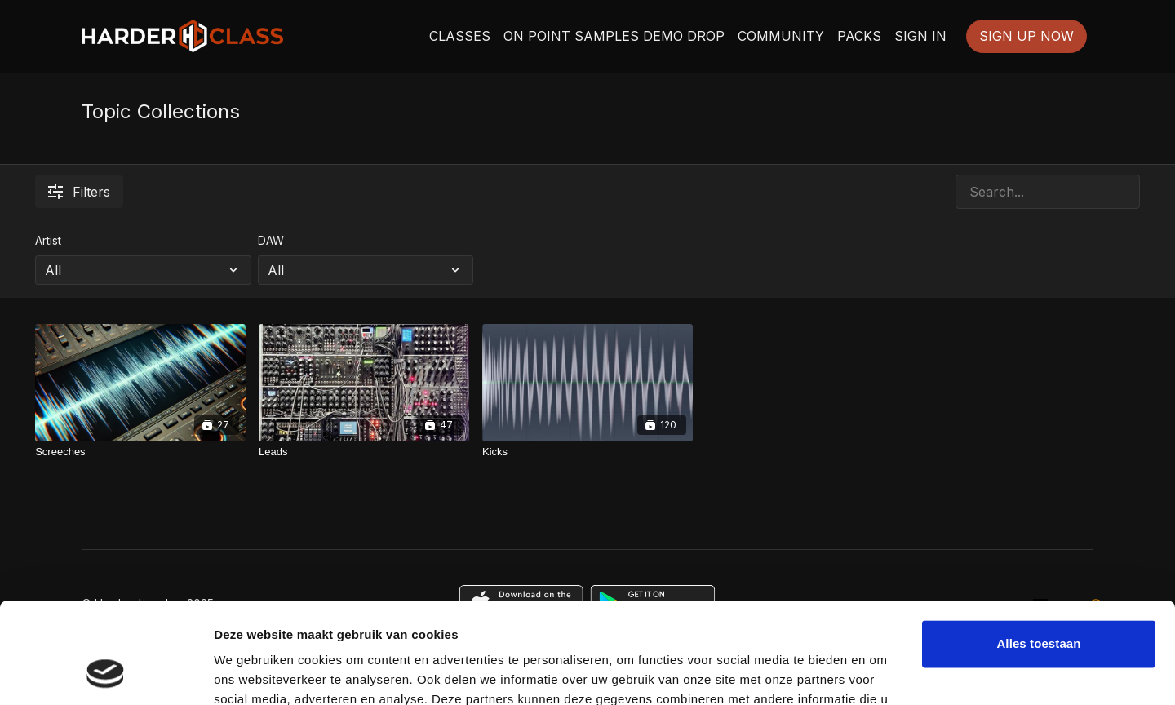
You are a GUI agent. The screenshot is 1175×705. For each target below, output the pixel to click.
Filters (79, 192)
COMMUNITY (781, 36)
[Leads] (364, 452)
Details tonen (252, 673)
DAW (271, 240)
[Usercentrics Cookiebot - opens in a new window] (105, 673)
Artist (48, 240)
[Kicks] (587, 452)
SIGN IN (920, 36)
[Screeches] (140, 452)
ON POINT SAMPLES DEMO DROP (614, 36)
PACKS (859, 36)
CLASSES (459, 36)
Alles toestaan (1038, 553)
